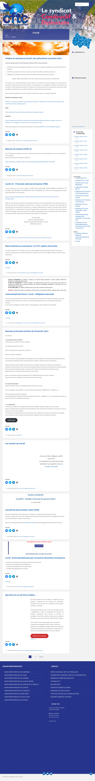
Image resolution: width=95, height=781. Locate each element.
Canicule (17, 140)
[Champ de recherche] (83, 4)
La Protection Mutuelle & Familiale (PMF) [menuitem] (65, 694)
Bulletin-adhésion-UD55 (81, 154)
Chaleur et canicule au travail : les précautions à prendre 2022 (33, 58)
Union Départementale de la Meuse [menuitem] (16, 687)
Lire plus (7, 268)
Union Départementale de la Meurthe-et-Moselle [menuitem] (21, 684)
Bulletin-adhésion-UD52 (81, 145)
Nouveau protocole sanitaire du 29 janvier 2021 (26, 331)
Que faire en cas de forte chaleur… (21, 595)
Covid (21, 140)
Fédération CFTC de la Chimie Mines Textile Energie (81, 210)
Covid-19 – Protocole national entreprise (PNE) (26, 184)
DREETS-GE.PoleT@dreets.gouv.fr (50, 127)
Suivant (41, 657)
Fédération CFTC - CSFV (82, 180)
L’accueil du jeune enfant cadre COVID (22, 509)
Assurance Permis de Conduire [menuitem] (61, 697)
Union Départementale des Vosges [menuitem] (16, 700)
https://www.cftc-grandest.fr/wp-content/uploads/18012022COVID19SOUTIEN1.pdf (30, 162)
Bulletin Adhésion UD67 (81, 159)
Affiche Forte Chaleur (39, 636)
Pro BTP (77, 241)
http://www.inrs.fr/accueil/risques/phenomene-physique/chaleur (24, 112)
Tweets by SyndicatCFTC (78, 126)
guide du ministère (30, 522)
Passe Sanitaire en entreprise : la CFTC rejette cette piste (31, 246)
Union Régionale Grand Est (30, 140)
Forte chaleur (25, 650)
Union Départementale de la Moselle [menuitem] (17, 690)
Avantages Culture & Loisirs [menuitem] (60, 690)
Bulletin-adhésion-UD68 (81, 163)
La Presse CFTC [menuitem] (55, 681)
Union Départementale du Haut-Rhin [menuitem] (17, 697)
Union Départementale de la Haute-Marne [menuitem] (18, 681)
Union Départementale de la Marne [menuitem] (16, 678)
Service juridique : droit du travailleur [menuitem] (64, 672)
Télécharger (11, 420)
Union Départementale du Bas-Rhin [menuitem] (16, 694)
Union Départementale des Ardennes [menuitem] (17, 672)
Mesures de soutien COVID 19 (18, 149)
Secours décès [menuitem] (55, 684)
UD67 (20, 435)
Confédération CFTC (81, 178)
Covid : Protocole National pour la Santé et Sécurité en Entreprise (35, 557)
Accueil (7, 37)
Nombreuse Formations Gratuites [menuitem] (62, 678)
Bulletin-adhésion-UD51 (81, 141)
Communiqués (21, 272)
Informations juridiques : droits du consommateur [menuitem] (68, 675)
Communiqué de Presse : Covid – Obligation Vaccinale (29, 294)
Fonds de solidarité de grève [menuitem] (60, 687)
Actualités (13, 37)
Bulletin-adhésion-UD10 (81, 136)
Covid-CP (28, 323)
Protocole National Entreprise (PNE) (28, 237)
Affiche (16, 650)
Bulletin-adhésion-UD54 (81, 150)
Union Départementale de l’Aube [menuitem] (15, 675)
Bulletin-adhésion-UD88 (81, 168)
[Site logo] (16, 25)
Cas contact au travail (15, 443)
